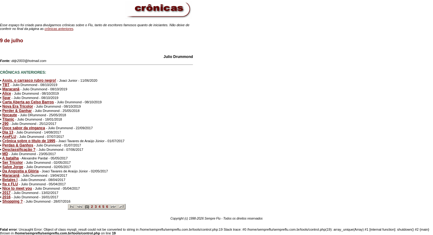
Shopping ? (12, 201)
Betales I (10, 180)
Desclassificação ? (19, 149)
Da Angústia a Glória (20, 171)
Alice (6, 93)
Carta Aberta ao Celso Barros (28, 102)
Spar (6, 98)
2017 (6, 193)
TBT (6, 85)
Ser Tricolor (12, 162)
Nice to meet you (17, 188)
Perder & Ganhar (17, 111)
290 (5, 124)
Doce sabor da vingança (23, 128)
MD (5, 154)
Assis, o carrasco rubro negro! (29, 80)
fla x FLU (10, 184)
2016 (6, 197)
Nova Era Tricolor (17, 106)
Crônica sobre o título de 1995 (28, 141)
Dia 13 (7, 132)
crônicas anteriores (58, 29)
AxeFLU (9, 136)
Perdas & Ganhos (17, 145)
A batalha (10, 158)
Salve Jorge (12, 167)
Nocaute (9, 115)
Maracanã (10, 89)
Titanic (8, 119)
